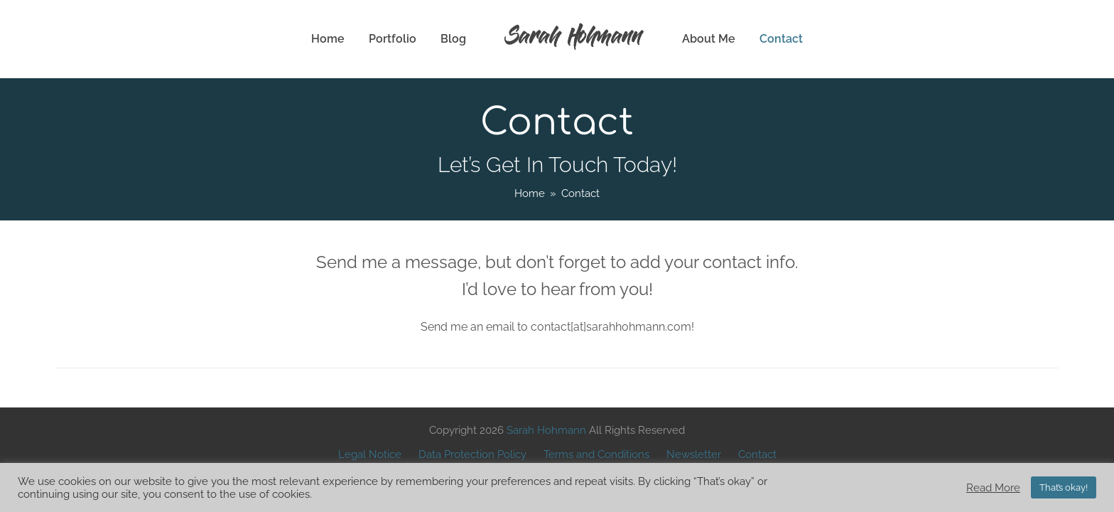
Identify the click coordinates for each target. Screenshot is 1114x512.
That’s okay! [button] (1063, 487)
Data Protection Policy (472, 454)
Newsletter (693, 454)
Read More (993, 487)
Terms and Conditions (596, 454)
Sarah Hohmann (574, 39)
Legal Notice (369, 454)
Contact (757, 454)
